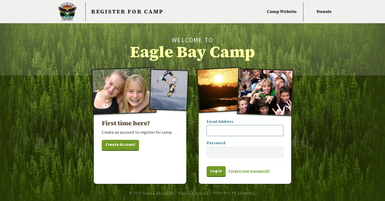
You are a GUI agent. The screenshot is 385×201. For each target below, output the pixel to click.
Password (216, 143)
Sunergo (246, 193)
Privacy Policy (194, 193)
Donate (324, 11)
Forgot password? (249, 171)
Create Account (120, 144)
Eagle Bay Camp (67, 11)
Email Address (220, 122)
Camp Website (282, 11)
